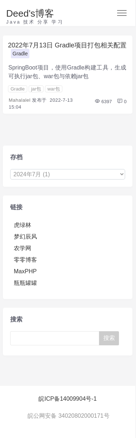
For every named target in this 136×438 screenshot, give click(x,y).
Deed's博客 (30, 13)
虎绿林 (22, 225)
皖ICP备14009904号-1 (67, 399)
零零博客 (25, 260)
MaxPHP (25, 271)
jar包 (36, 89)
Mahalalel (19, 100)
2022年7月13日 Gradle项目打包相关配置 (67, 45)
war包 (54, 89)
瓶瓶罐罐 (25, 283)
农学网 (22, 248)
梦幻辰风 (25, 236)
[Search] (56, 338)
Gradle (20, 53)
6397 (103, 101)
